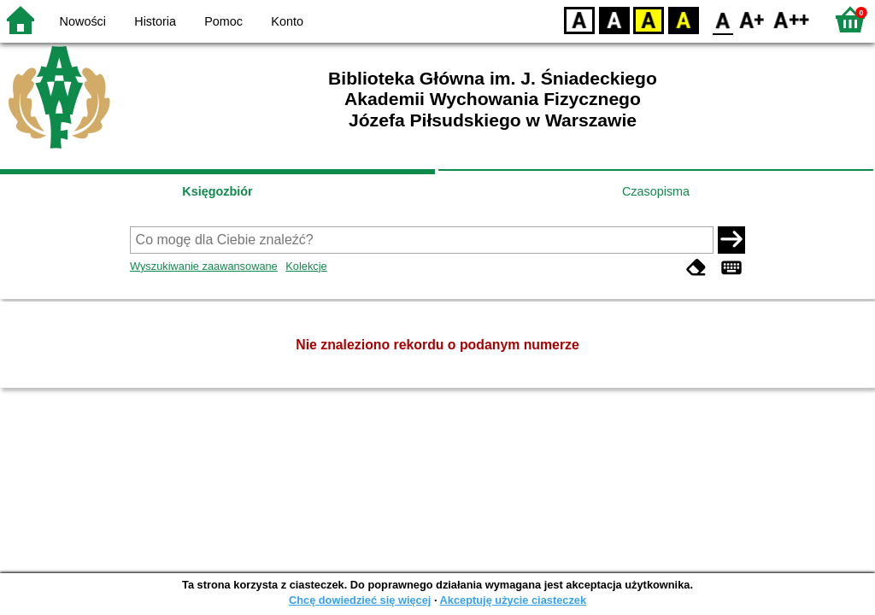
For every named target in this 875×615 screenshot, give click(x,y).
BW (614, 19)
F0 (722, 19)
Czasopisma (656, 191)
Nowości (83, 21)
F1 (752, 19)
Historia (155, 21)
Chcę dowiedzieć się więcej (360, 600)
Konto (287, 21)
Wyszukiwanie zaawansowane (204, 266)
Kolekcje (305, 266)
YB (648, 19)
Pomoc (223, 21)
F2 (792, 19)
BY (683, 19)
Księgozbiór (217, 191)
